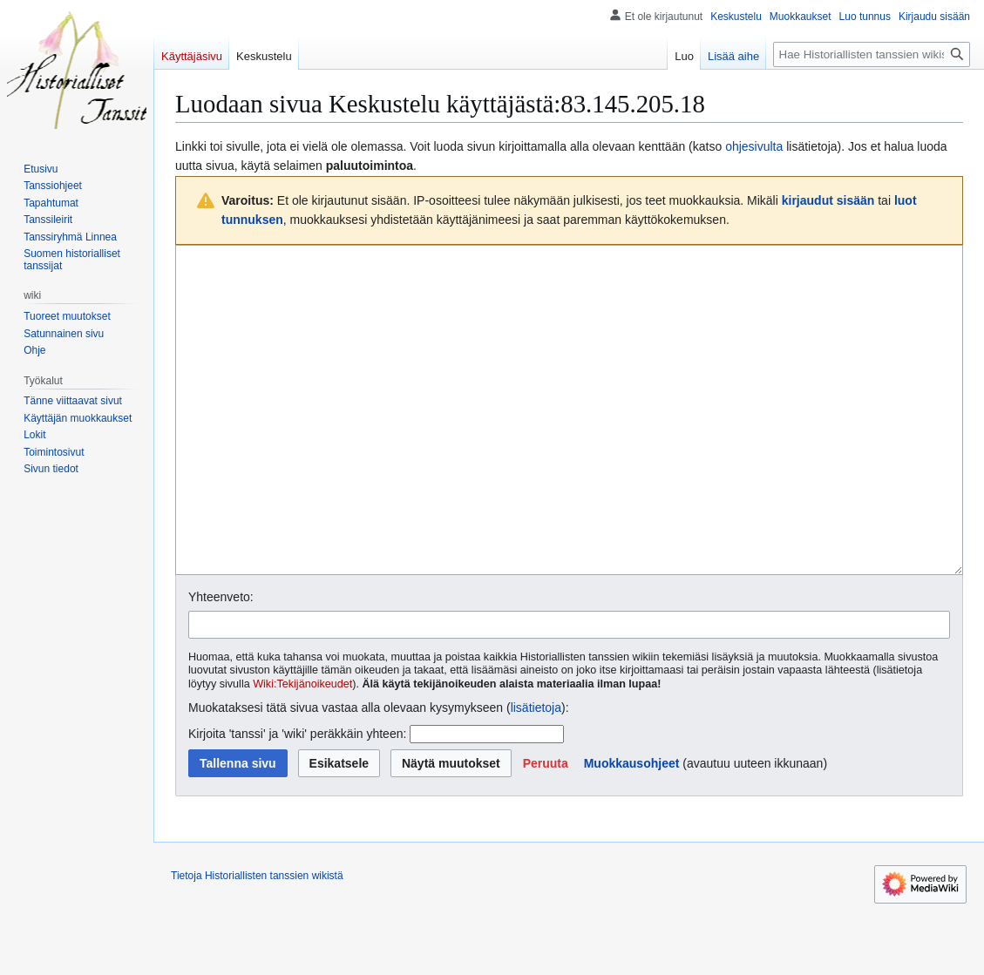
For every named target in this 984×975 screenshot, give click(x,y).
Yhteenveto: (221, 662)
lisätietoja (536, 773)
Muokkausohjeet (632, 829)
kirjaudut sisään (828, 200)
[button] (545, 829)
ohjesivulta (754, 146)
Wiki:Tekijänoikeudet (302, 749)
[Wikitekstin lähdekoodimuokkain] (569, 443)
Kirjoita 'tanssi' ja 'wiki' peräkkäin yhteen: (297, 799)
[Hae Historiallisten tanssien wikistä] (871, 54)
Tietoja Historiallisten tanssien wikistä (257, 941)
